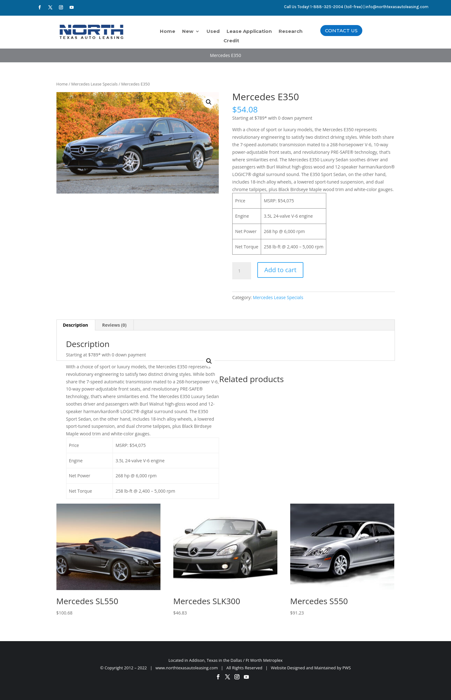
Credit (231, 41)
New (187, 31)
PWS (347, 668)
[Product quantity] (241, 271)
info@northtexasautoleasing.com (396, 6)
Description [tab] (75, 325)
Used (213, 31)
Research (290, 31)
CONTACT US (341, 31)
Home (167, 31)
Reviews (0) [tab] (114, 325)
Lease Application (249, 31)
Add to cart (280, 270)
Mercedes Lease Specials (94, 84)
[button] (208, 102)
